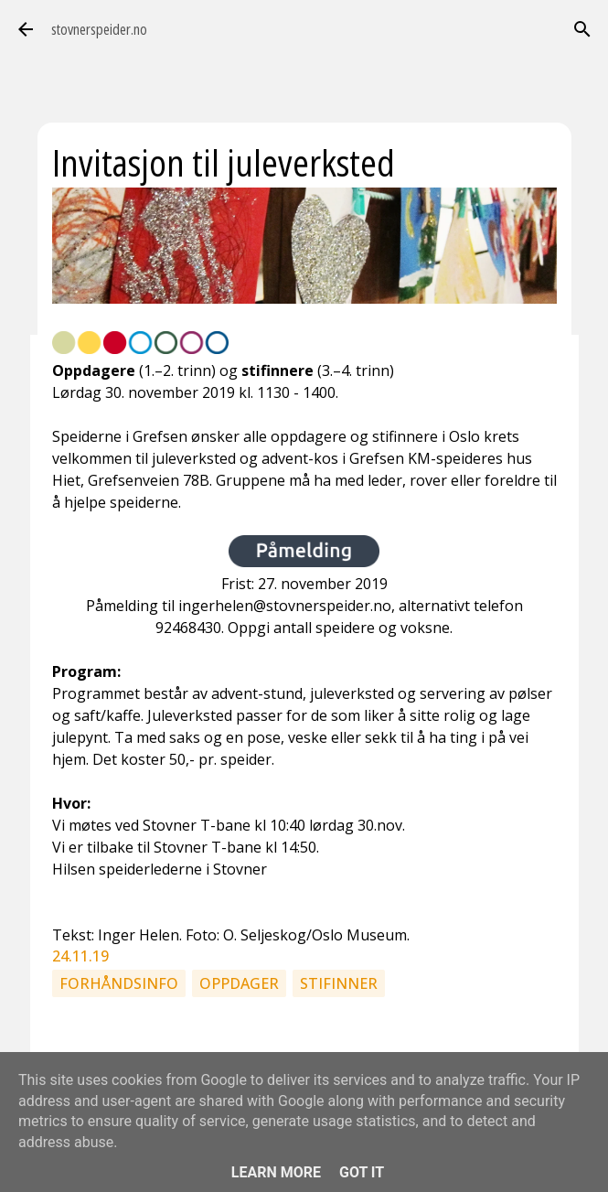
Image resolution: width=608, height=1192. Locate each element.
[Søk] (582, 29)
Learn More (276, 1172)
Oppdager (239, 983)
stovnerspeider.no (99, 29)
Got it (361, 1172)
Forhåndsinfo (118, 983)
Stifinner (339, 983)
